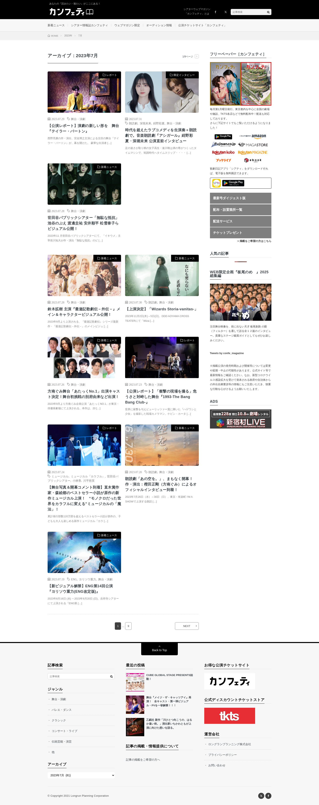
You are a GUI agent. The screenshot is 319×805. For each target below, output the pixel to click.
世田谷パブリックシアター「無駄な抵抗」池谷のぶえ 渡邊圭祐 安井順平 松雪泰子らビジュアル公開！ (83, 223)
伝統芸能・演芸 (62, 741)
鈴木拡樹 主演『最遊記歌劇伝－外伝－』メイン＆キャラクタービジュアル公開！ (84, 312)
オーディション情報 (159, 25)
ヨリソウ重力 (87, 579)
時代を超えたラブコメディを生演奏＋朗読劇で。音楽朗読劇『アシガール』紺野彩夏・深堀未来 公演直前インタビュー (161, 135)
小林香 (77, 480)
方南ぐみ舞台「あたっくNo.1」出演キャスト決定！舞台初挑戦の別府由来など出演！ (84, 394)
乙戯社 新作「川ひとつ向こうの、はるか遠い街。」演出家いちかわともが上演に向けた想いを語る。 (169, 723)
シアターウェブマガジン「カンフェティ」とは (197, 11)
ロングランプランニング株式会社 (229, 744)
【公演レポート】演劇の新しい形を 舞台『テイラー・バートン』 (83, 128)
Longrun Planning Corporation (90, 795)
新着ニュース (56, 25)
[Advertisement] (162, 205)
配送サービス (223, 221)
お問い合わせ (216, 765)
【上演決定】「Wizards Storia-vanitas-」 (161, 309)
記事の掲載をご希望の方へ (143, 759)
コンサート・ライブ (64, 731)
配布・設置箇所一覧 (227, 209)
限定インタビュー (184, 75)
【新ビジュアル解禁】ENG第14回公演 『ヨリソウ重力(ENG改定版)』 (80, 589)
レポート (111, 75)
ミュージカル (60, 476)
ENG (74, 579)
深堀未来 (145, 123)
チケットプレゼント (227, 232)
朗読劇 (133, 123)
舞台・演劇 (78, 118)
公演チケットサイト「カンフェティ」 (202, 25)
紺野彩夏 (159, 123)
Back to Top (159, 650)
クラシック (59, 720)
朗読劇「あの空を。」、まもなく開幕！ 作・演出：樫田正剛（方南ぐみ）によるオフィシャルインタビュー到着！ (161, 484)
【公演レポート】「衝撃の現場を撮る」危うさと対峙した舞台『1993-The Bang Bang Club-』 (161, 396)
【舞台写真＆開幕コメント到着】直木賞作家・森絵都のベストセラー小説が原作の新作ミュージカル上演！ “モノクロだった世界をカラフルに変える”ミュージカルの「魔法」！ (84, 498)
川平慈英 (89, 480)
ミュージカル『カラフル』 (88, 476)
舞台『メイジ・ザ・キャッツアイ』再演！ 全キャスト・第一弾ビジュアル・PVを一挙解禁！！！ (168, 701)
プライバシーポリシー (222, 754)
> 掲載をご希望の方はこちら (254, 241)
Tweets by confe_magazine (227, 353)
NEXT (186, 626)
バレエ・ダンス (62, 709)
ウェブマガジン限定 (127, 25)
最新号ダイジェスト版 (229, 198)
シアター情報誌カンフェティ (89, 25)
